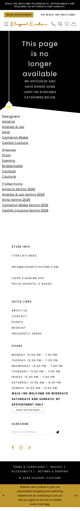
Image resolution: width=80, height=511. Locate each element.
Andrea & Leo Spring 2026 (23, 196)
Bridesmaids (12, 168)
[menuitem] (6, 26)
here (47, 508)
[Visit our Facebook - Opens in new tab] (13, 451)
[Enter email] (40, 435)
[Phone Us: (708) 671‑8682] (53, 26)
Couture (9, 178)
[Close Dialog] (4, 500)
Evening (8, 162)
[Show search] (60, 26)
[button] (6, 26)
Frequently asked (27, 335)
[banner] (29, 26)
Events (17, 324)
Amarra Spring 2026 (18, 191)
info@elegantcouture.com (35, 269)
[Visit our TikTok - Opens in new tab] (29, 451)
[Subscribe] (66, 435)
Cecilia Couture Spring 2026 (25, 212)
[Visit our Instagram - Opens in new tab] (21, 451)
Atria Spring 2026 (16, 201)
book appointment (31, 412)
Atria (6, 134)
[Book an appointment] (21, 16)
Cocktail (9, 173)
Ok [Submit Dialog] (76, 499)
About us (19, 312)
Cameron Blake (15, 139)
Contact (19, 318)
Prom (6, 157)
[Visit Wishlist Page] (67, 26)
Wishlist (19, 330)
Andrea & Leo (13, 128)
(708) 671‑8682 (24, 257)
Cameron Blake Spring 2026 (25, 207)
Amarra (8, 123)
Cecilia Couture (15, 145)
